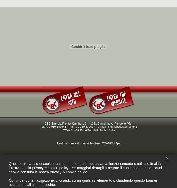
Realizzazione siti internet (72, 143)
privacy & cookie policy (68, 172)
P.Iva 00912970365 (104, 129)
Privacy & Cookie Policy (76, 129)
